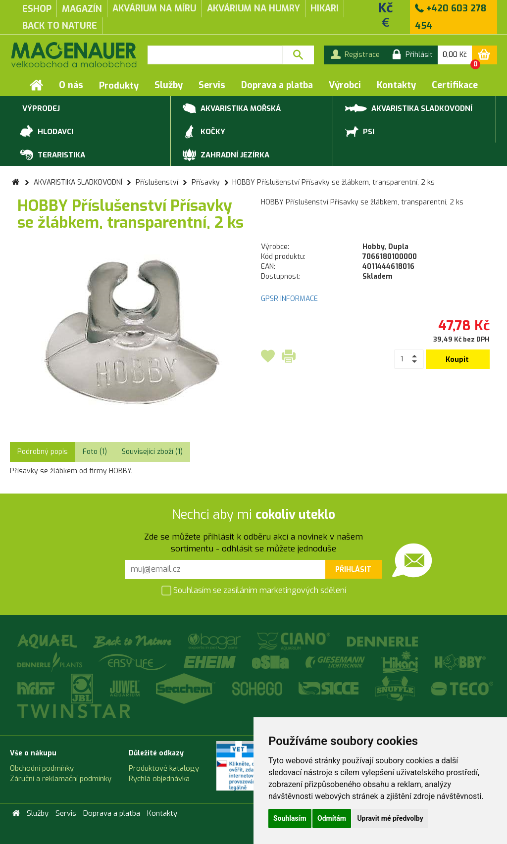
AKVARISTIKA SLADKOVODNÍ (408, 107)
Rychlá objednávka (159, 779)
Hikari (324, 8)
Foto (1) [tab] (95, 451)
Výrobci (345, 85)
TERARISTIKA (52, 155)
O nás (71, 85)
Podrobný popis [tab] (42, 451)
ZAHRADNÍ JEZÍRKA (226, 155)
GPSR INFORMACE (289, 298)
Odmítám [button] (331, 818)
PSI (359, 132)
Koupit (457, 359)
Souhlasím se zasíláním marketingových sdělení (253, 591)
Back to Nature (59, 26)
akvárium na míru (154, 8)
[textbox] (215, 55)
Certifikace (455, 85)
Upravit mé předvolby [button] (390, 818)
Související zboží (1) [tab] (152, 451)
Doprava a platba (277, 85)
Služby (168, 85)
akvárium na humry (253, 8)
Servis (212, 85)
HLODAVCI (46, 132)
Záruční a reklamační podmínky (60, 779)
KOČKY (204, 132)
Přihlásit (353, 569)
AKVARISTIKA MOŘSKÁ (232, 109)
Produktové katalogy (164, 768)
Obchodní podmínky (42, 768)
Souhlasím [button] (289, 818)
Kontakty (396, 85)
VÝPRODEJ (40, 109)
